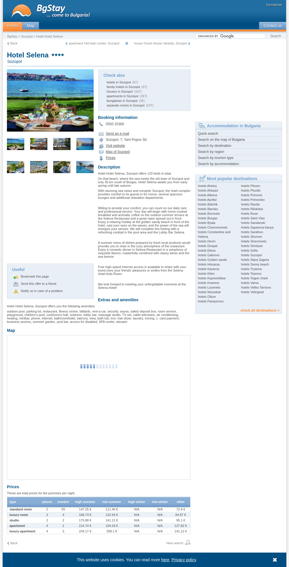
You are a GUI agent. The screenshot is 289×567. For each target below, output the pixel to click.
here (165, 559)
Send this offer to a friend (38, 283)
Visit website (115, 146)
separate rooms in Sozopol (125, 105)
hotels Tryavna (251, 269)
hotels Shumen (251, 236)
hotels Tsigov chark (254, 278)
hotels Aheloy (207, 186)
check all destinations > (259, 310)
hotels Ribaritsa (252, 209)
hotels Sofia (249, 250)
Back (13, 43)
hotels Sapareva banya (257, 227)
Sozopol (27, 36)
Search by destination (214, 146)
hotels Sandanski (253, 222)
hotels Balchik (208, 204)
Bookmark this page (35, 276)
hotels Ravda (250, 204)
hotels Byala (206, 222)
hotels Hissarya (209, 264)
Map (30, 25)
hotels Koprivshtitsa (211, 278)
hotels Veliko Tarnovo (256, 287)
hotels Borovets (209, 213)
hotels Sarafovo (252, 232)
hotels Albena (207, 195)
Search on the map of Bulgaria (221, 140)
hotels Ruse (249, 213)
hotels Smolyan (252, 246)
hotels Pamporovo (211, 301)
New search (174, 543)
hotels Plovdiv (251, 190)
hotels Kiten (206, 273)
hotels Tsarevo (251, 273)
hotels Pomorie (251, 195)
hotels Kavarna (208, 269)
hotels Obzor (207, 296)
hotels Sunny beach (255, 264)
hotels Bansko (208, 209)
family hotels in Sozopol (123, 87)
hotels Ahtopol (208, 190)
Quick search (208, 134)
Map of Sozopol (118, 152)
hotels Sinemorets (253, 241)
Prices (110, 158)
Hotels (12, 25)
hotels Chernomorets (212, 227)
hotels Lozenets (209, 287)
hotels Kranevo (208, 283)
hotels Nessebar (209, 292)
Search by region (211, 152)
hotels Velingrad (252, 292)
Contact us (273, 25)
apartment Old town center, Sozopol (94, 43)
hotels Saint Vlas (253, 218)
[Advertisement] (50, 220)
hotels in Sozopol (119, 82)
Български (274, 4)
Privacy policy (184, 559)
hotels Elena (207, 250)
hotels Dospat (207, 246)
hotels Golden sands (212, 259)
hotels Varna (250, 283)
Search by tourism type (216, 158)
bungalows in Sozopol (122, 100)
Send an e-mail (117, 134)
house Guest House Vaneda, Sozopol (160, 43)
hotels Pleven (250, 186)
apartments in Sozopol (122, 96)
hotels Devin (207, 241)
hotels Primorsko (253, 199)
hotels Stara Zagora (255, 259)
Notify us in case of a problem (42, 291)
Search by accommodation (218, 164)
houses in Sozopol (120, 91)
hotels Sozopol (251, 255)
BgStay (12, 36)
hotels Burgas (207, 218)
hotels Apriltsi (207, 199)
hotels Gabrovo (209, 255)
